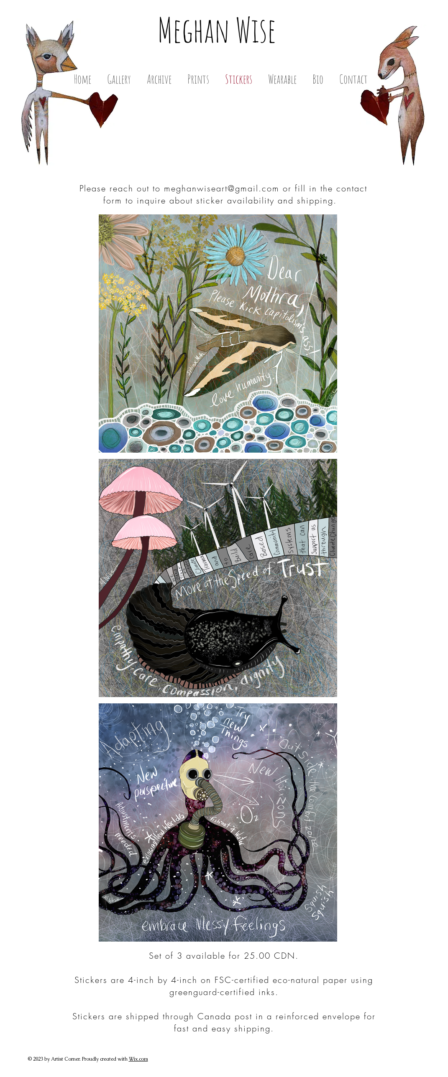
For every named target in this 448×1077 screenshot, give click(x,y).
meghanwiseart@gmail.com (221, 188)
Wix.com (138, 1059)
